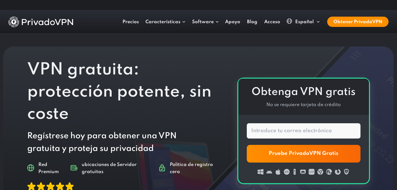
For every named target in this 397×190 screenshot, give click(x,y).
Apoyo (232, 22)
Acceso (272, 22)
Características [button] (162, 22)
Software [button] (203, 22)
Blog (252, 22)
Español (301, 21)
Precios (130, 22)
